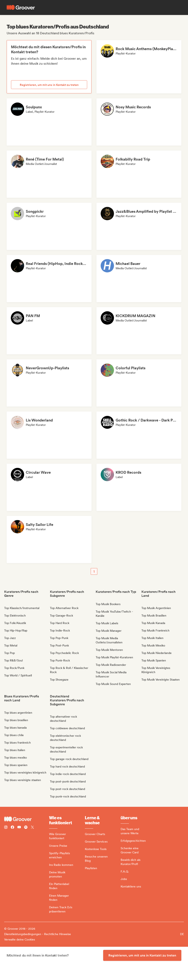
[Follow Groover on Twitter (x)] (32, 828)
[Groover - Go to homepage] (26, 819)
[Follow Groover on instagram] (5, 828)
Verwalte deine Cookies (19, 939)
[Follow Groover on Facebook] (12, 828)
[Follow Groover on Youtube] (19, 828)
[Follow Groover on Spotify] (25, 828)
